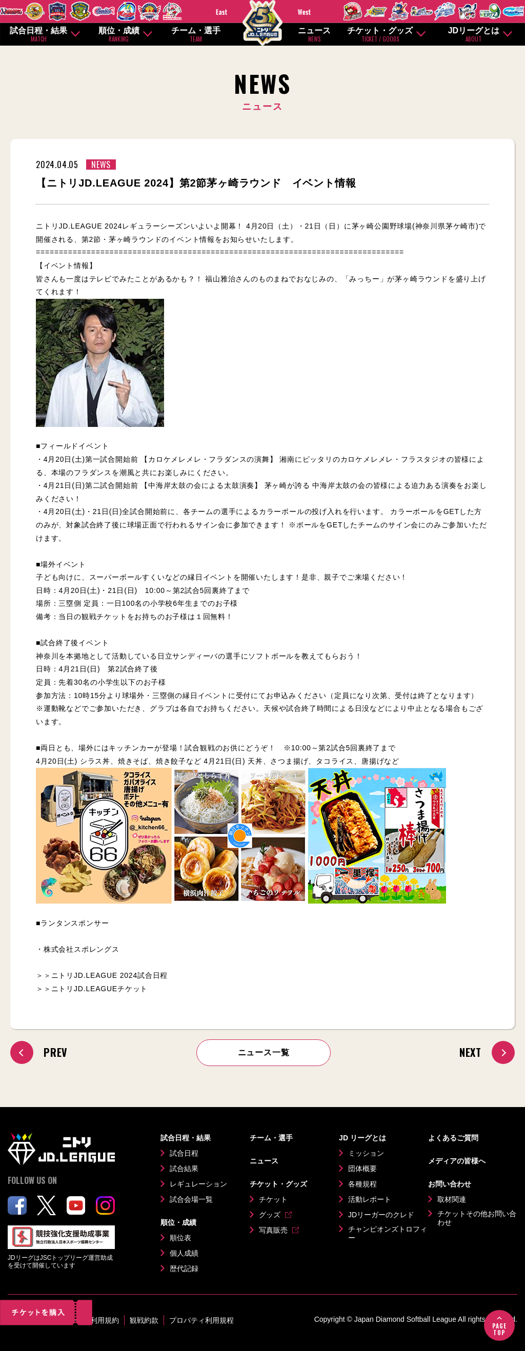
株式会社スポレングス (81, 949)
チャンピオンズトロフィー (387, 1233)
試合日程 (184, 1153)
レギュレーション (198, 1184)
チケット (273, 1199)
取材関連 (451, 1199)
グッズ (269, 1215)
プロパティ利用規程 (201, 1320)
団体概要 (362, 1168)
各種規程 (362, 1184)
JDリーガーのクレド (381, 1215)
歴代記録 (184, 1268)
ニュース (314, 34)
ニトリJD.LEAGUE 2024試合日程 (109, 975)
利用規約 (104, 1320)
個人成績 (184, 1253)
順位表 (180, 1238)
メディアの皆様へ (457, 1161)
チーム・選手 (195, 34)
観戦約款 (144, 1320)
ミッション (366, 1153)
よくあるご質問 (453, 1138)
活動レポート (369, 1199)
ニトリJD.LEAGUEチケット (99, 989)
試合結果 (184, 1168)
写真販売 (273, 1230)
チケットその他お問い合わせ (476, 1218)
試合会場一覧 (191, 1199)
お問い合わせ (449, 1184)
